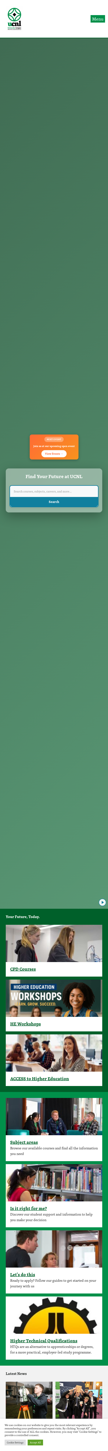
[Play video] (102, 902)
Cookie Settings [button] (15, 1442)
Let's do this (22, 1274)
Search (54, 501)
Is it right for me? (28, 1208)
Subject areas (24, 1142)
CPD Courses (23, 969)
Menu (98, 19)
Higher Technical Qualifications (43, 1340)
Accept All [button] (35, 1442)
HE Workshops (25, 1023)
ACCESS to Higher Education (39, 1078)
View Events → (54, 454)
